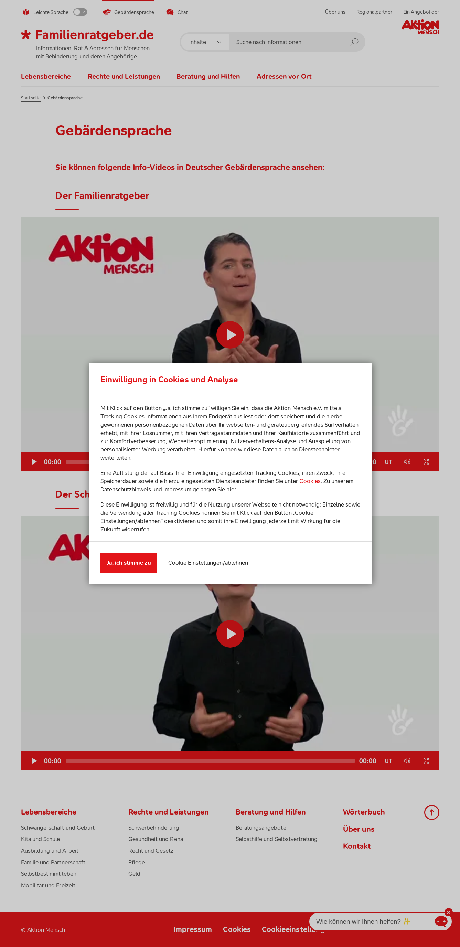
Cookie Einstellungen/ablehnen (208, 562)
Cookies (309, 481)
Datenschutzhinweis (125, 489)
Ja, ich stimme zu (129, 562)
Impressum (177, 489)
